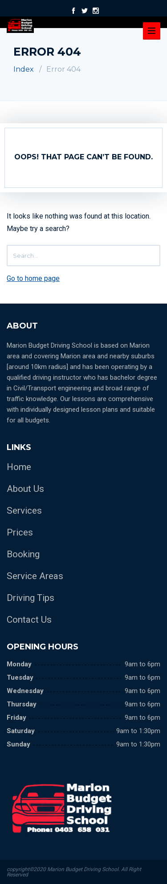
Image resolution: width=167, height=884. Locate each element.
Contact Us (29, 619)
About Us (25, 488)
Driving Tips (30, 597)
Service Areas (35, 576)
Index (23, 69)
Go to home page (33, 278)
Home (19, 467)
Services (24, 510)
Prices (20, 532)
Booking (23, 554)
